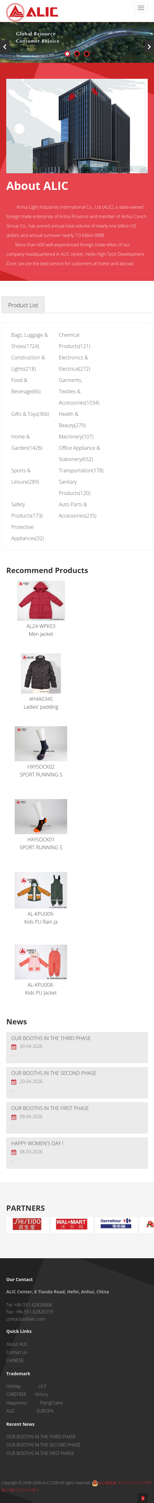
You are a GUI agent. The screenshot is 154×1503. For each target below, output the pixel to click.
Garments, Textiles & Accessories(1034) (79, 391)
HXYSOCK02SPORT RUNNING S (41, 752)
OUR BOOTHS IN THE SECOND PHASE (53, 1073)
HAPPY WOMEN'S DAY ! (37, 1143)
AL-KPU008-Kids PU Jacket (41, 970)
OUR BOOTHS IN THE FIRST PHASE (50, 1108)
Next (149, 46)
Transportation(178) (81, 470)
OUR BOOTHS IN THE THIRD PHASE (51, 1038)
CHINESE (14, 1360)
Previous (4, 46)
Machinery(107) (76, 436)
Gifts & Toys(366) (30, 414)
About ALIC (17, 1344)
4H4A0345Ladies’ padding (41, 681)
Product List (23, 305)
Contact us (16, 1352)
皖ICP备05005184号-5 (20, 1490)
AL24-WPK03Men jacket (41, 609)
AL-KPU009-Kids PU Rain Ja (41, 898)
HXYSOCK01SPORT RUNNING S (41, 825)
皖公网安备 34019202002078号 (122, 1482)
